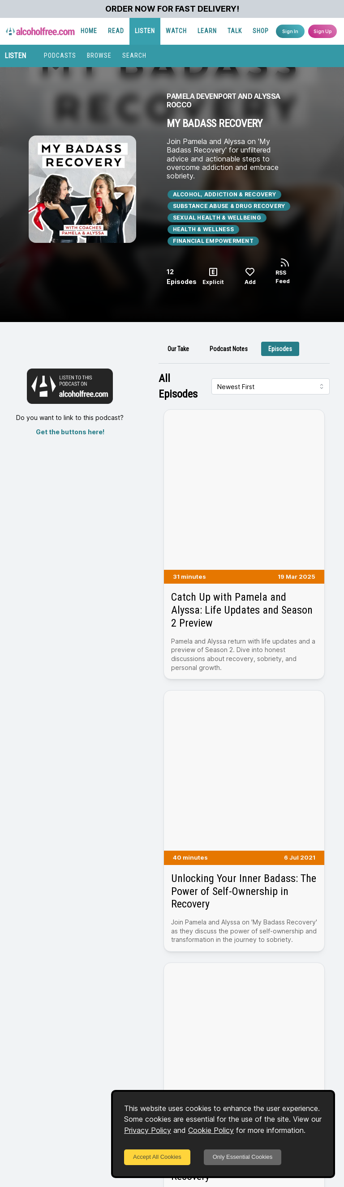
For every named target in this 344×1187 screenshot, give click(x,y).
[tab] (178, 349)
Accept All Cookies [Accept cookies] (157, 1156)
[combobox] (270, 386)
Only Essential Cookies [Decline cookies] (243, 1156)
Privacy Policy (147, 1130)
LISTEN (145, 30)
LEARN (207, 30)
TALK (235, 30)
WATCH (176, 30)
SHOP (261, 30)
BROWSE (99, 55)
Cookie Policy (211, 1130)
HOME (89, 30)
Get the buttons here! (70, 432)
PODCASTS (60, 55)
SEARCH (134, 55)
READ (116, 30)
